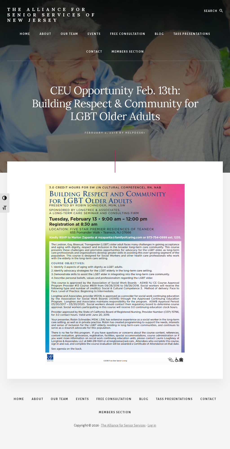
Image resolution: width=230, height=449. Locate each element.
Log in (152, 434)
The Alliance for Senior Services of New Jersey (51, 15)
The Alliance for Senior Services (123, 434)
